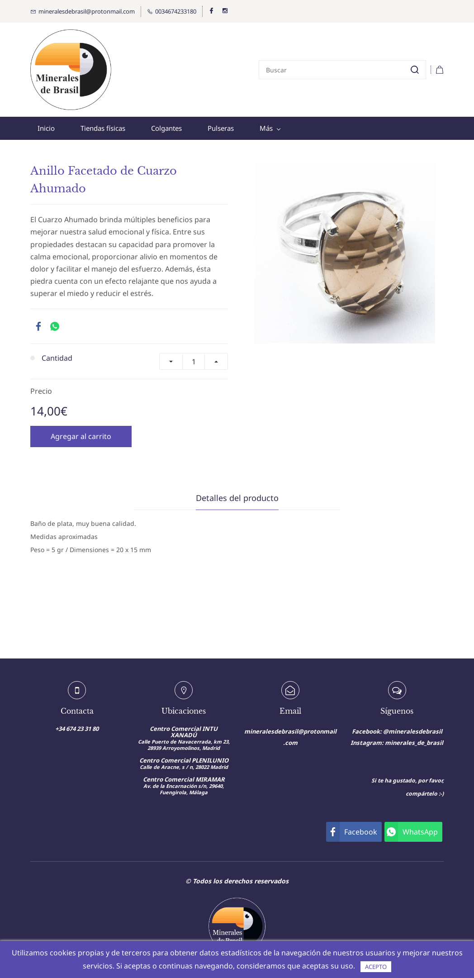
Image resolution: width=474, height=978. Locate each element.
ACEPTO (376, 967)
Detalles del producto (237, 497)
